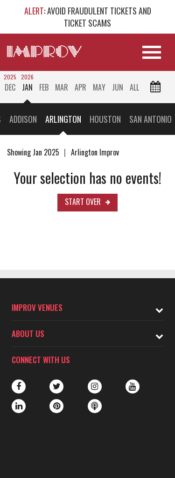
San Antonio (150, 119)
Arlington (63, 119)
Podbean (95, 406)
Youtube (133, 387)
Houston (105, 119)
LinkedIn (19, 406)
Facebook (19, 387)
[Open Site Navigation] (151, 52)
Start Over (83, 201)
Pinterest (56, 406)
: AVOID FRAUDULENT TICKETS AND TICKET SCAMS (87, 17)
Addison (23, 119)
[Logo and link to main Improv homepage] (44, 51)
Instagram (95, 387)
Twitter (56, 387)
